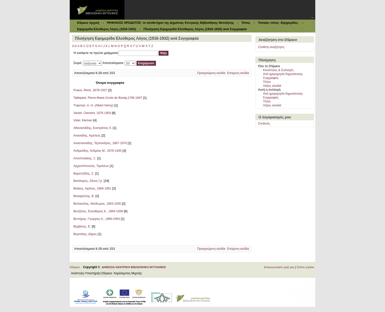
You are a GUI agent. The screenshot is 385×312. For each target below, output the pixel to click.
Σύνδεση (264, 123)
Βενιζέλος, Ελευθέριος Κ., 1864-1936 (98, 211)
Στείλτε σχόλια (305, 267)
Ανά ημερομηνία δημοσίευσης (283, 74)
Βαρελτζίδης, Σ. (83, 173)
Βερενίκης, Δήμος (85, 234)
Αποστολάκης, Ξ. (84, 158)
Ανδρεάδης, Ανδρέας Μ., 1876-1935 (97, 150)
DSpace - (76, 267)
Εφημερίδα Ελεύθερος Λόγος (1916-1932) (106, 29)
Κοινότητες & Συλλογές (278, 70)
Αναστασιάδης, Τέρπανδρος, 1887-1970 (100, 143)
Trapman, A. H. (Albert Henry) (93, 105)
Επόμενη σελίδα (238, 73)
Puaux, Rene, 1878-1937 (90, 90)
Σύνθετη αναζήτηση (271, 47)
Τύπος (245, 23)
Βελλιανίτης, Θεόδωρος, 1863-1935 (97, 203)
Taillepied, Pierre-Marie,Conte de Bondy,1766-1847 (107, 98)
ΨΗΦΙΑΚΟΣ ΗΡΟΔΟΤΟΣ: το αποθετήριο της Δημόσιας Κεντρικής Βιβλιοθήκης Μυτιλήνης (170, 23)
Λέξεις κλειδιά (272, 85)
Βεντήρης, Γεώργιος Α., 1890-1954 (96, 219)
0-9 (74, 46)
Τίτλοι (267, 82)
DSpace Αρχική (88, 23)
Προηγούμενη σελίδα (211, 73)
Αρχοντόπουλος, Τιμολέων (91, 166)
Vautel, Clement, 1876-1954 (92, 113)
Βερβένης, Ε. (82, 226)
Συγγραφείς (270, 78)
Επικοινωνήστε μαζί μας (279, 267)
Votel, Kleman (82, 120)
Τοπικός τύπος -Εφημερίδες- (278, 23)
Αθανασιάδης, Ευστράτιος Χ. (92, 128)
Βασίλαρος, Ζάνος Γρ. (88, 181)
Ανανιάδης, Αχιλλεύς (87, 135)
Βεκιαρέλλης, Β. (84, 196)
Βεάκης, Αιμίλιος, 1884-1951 (92, 188)
